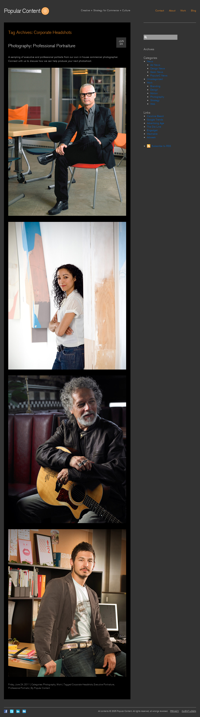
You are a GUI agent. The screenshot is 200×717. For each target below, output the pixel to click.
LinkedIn (18, 711)
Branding (155, 86)
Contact (159, 10)
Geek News (156, 72)
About (172, 10)
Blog (193, 10)
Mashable (152, 133)
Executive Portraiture (104, 684)
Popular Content (22, 10)
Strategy (155, 100)
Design (154, 89)
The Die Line (154, 126)
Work (183, 10)
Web (152, 104)
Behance (24, 711)
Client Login (189, 711)
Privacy (174, 711)
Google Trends (155, 119)
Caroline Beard (155, 116)
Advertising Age (155, 123)
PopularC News (158, 75)
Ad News (155, 65)
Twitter (12, 711)
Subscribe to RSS (161, 146)
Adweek (151, 137)
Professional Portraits (18, 688)
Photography (49, 684)
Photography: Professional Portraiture (41, 45)
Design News (157, 68)
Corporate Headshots (82, 684)
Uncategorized (155, 79)
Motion (154, 93)
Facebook (5, 711)
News (150, 61)
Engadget (152, 130)
